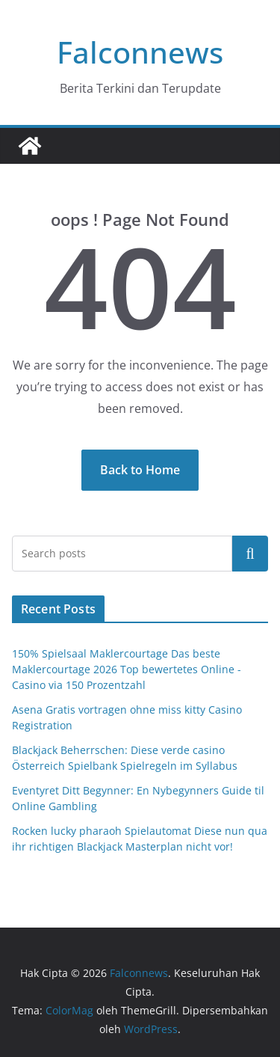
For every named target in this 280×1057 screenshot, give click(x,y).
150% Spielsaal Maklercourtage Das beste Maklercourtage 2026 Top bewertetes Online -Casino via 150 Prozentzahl (126, 669)
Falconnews (140, 52)
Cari (250, 553)
